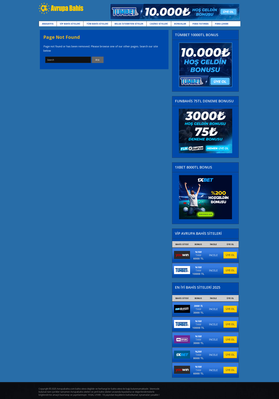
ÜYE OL (230, 255)
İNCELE (213, 255)
